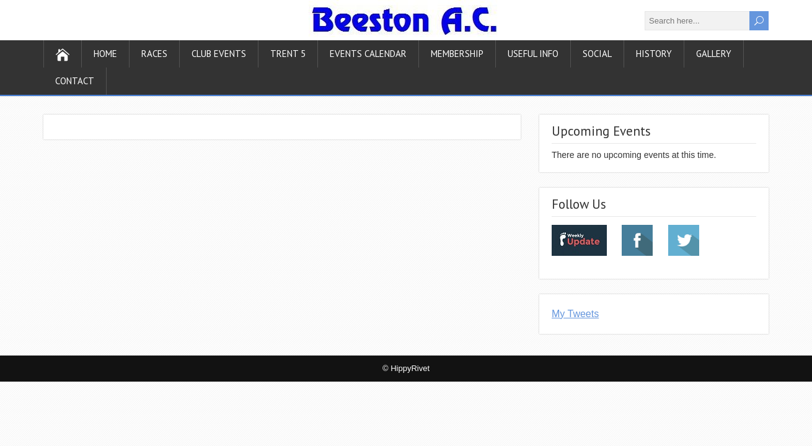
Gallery (713, 53)
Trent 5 (288, 53)
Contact (74, 81)
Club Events (219, 53)
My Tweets (575, 313)
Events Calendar (368, 53)
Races (154, 53)
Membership (457, 53)
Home (105, 53)
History (654, 53)
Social (597, 53)
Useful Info (533, 53)
